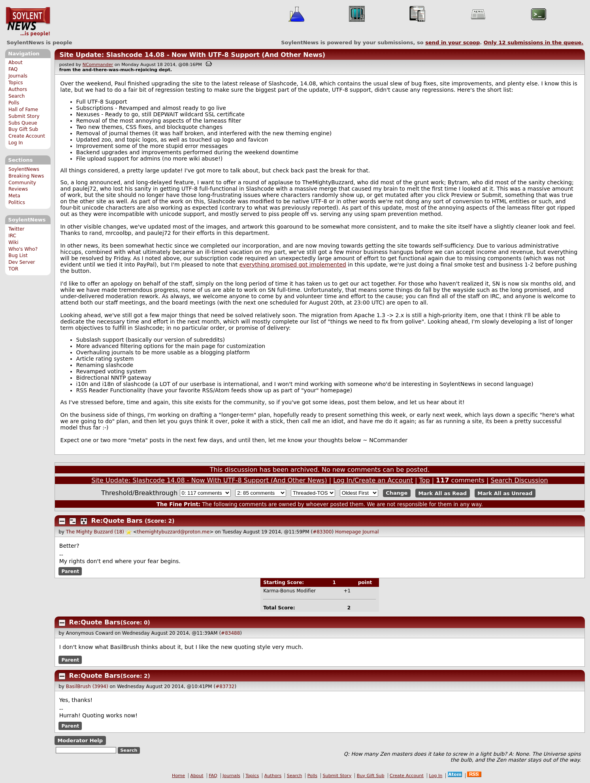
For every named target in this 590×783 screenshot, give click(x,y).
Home (178, 775)
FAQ (12, 69)
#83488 (230, 633)
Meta (14, 196)
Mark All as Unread (504, 493)
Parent (70, 571)
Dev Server (21, 262)
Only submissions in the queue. (534, 42)
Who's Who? (23, 249)
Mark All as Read (442, 493)
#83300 (322, 532)
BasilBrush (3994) (87, 686)
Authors (17, 89)
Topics (15, 82)
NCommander (98, 64)
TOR (13, 269)
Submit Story (24, 116)
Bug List (18, 255)
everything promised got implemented (292, 264)
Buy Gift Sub (23, 129)
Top (424, 480)
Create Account (26, 136)
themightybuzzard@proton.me (173, 532)
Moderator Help (80, 740)
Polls (13, 103)
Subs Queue (22, 123)
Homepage (348, 532)
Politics (16, 202)
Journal (370, 532)
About (15, 62)
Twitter (16, 229)
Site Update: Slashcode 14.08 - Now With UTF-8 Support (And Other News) (192, 55)
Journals (17, 76)
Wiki (13, 242)
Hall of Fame (23, 109)
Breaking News (26, 176)
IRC (12, 235)
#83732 (224, 686)
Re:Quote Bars (117, 520)
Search (16, 96)
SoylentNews (28, 22)
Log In (15, 143)
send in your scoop (452, 42)
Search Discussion (519, 480)
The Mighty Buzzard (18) (95, 532)
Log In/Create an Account (373, 480)
